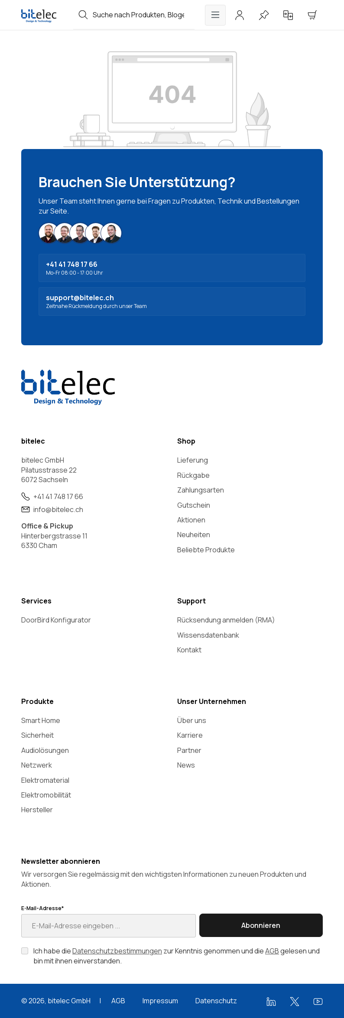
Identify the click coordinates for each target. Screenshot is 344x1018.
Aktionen (191, 520)
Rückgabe (193, 475)
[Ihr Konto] (239, 15)
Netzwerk (36, 765)
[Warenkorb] (312, 15)
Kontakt (189, 650)
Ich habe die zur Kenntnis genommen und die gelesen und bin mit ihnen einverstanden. (176, 955)
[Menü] (215, 15)
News (186, 765)
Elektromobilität (46, 795)
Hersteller (37, 809)
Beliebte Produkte (206, 549)
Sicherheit (37, 735)
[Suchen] (83, 14)
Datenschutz (216, 1000)
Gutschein (193, 505)
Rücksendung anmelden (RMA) (226, 620)
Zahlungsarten (200, 490)
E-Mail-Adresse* (42, 908)
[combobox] (144, 14)
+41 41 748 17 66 (58, 496)
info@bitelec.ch (58, 509)
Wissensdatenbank (208, 635)
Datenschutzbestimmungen (117, 951)
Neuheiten (193, 534)
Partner (189, 750)
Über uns (191, 720)
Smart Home (40, 720)
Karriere (190, 735)
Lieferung (192, 460)
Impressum (160, 1000)
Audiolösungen (45, 750)
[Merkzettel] (263, 15)
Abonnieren (260, 925)
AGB (272, 951)
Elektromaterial (45, 780)
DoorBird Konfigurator (56, 620)
